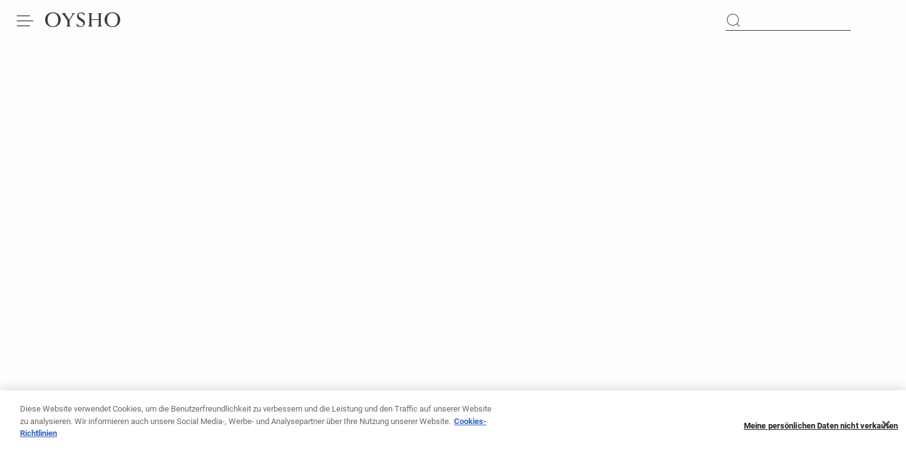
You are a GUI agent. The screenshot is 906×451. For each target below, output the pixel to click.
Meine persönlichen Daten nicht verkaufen (821, 428)
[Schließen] (886, 428)
